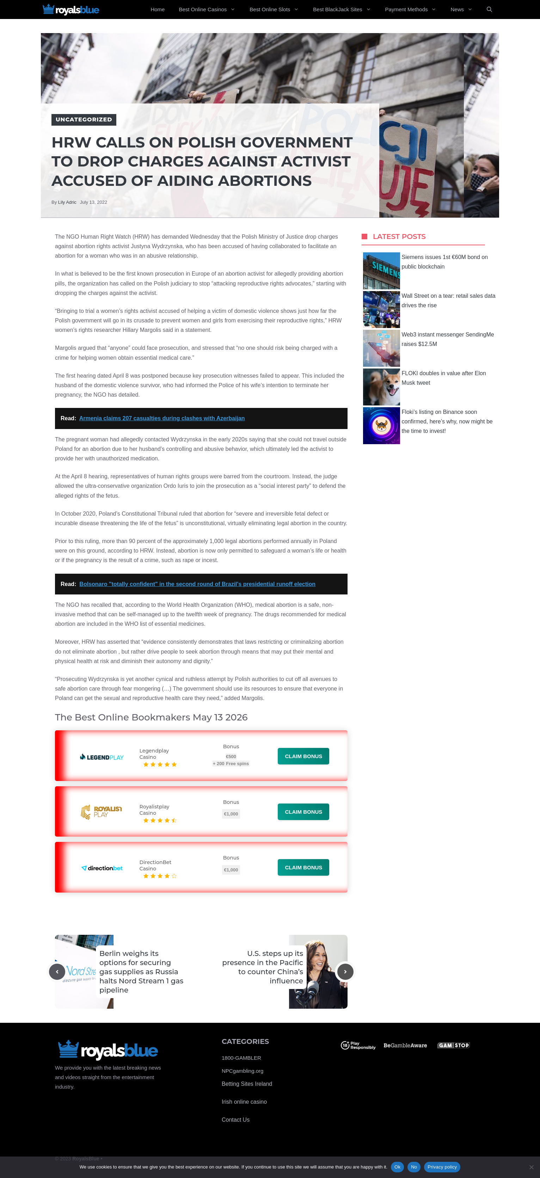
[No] (531, 1167)
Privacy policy (442, 1167)
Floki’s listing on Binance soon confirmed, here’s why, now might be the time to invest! (428, 425)
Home (158, 9)
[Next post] (345, 971)
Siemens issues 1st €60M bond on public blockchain (425, 270)
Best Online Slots (278, 9)
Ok (397, 1167)
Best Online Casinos (211, 9)
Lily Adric (67, 202)
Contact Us (236, 1120)
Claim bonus (303, 756)
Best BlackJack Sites (345, 9)
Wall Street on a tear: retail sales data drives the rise (429, 309)
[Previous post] (57, 971)
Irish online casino (244, 1102)
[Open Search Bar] (489, 9)
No (414, 1167)
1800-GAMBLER (241, 1058)
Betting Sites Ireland (247, 1084)
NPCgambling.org (242, 1071)
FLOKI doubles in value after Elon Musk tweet (424, 386)
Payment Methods (414, 9)
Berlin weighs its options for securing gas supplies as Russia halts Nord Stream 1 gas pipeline (141, 971)
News (465, 9)
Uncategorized (84, 119)
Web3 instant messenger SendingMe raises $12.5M (428, 348)
